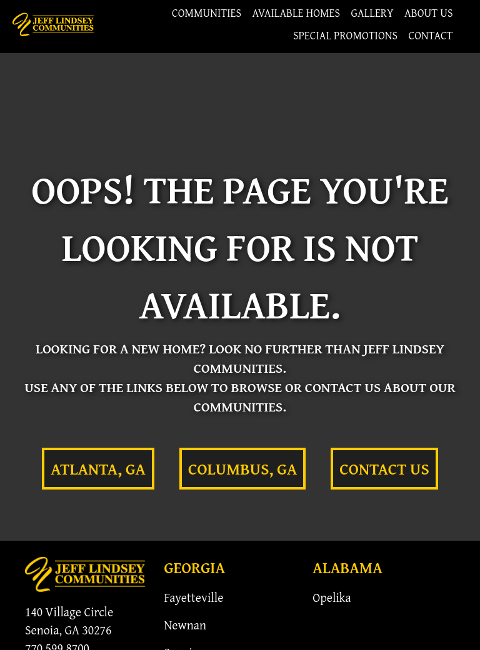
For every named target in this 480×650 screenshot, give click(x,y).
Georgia (194, 567)
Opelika (331, 597)
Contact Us (384, 468)
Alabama (347, 567)
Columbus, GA (242, 468)
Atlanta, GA (98, 468)
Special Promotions (345, 35)
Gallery (372, 12)
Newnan (185, 625)
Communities (206, 12)
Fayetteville (193, 597)
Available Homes (296, 12)
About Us (428, 12)
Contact (430, 35)
